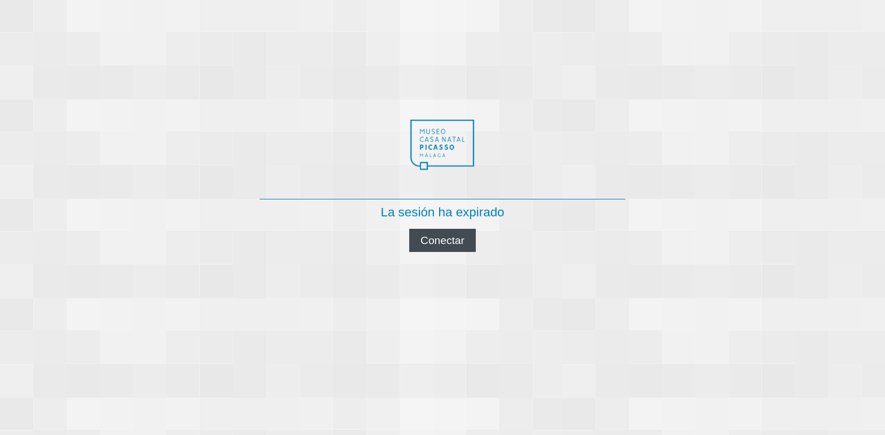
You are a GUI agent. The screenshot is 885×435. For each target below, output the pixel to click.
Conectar (442, 240)
